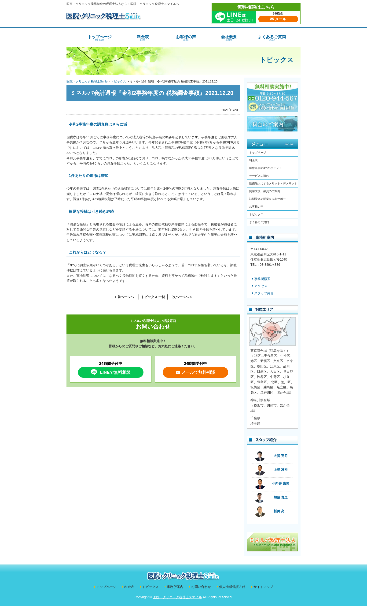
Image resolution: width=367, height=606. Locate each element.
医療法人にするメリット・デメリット (273, 183)
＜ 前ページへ (123, 297)
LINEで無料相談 (110, 372)
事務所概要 (262, 279)
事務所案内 (175, 587)
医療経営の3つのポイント (265, 168)
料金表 (142, 38)
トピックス (277, 60)
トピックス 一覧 (153, 297)
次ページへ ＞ (182, 297)
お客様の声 (186, 38)
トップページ (257, 152)
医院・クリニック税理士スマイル (177, 597)
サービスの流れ (259, 175)
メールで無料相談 (195, 372)
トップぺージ (99, 38)
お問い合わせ (201, 587)
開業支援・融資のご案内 (264, 191)
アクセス (260, 286)
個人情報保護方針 (232, 587)
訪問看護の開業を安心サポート (269, 199)
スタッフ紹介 (264, 293)
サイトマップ (263, 587)
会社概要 (229, 38)
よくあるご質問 (272, 38)
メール (278, 19)
